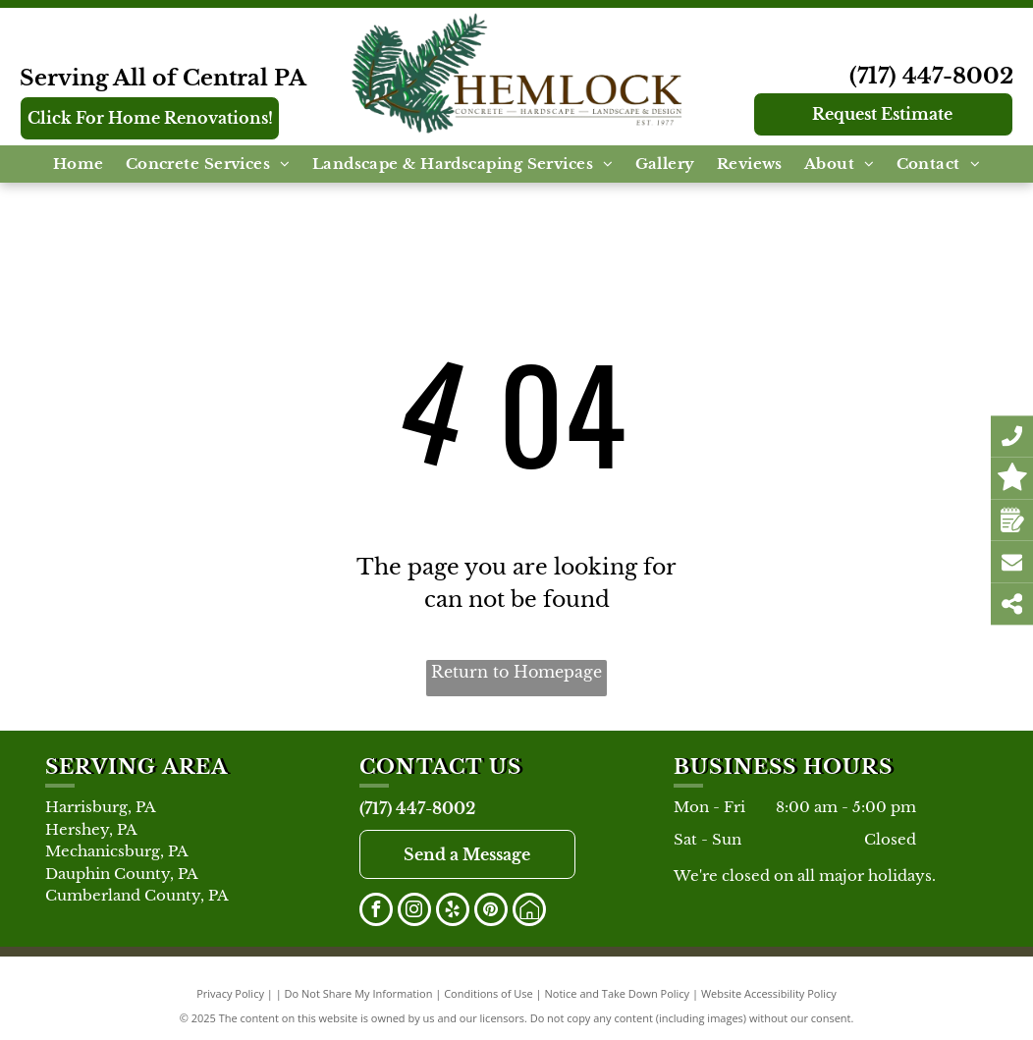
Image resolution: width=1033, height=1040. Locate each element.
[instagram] (414, 912)
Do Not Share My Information (359, 993)
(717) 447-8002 (931, 76)
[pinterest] (491, 912)
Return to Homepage (516, 672)
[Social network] (529, 912)
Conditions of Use (488, 993)
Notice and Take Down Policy (617, 993)
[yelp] (452, 912)
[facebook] (376, 912)
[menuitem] (78, 164)
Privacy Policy (230, 993)
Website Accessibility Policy (769, 993)
